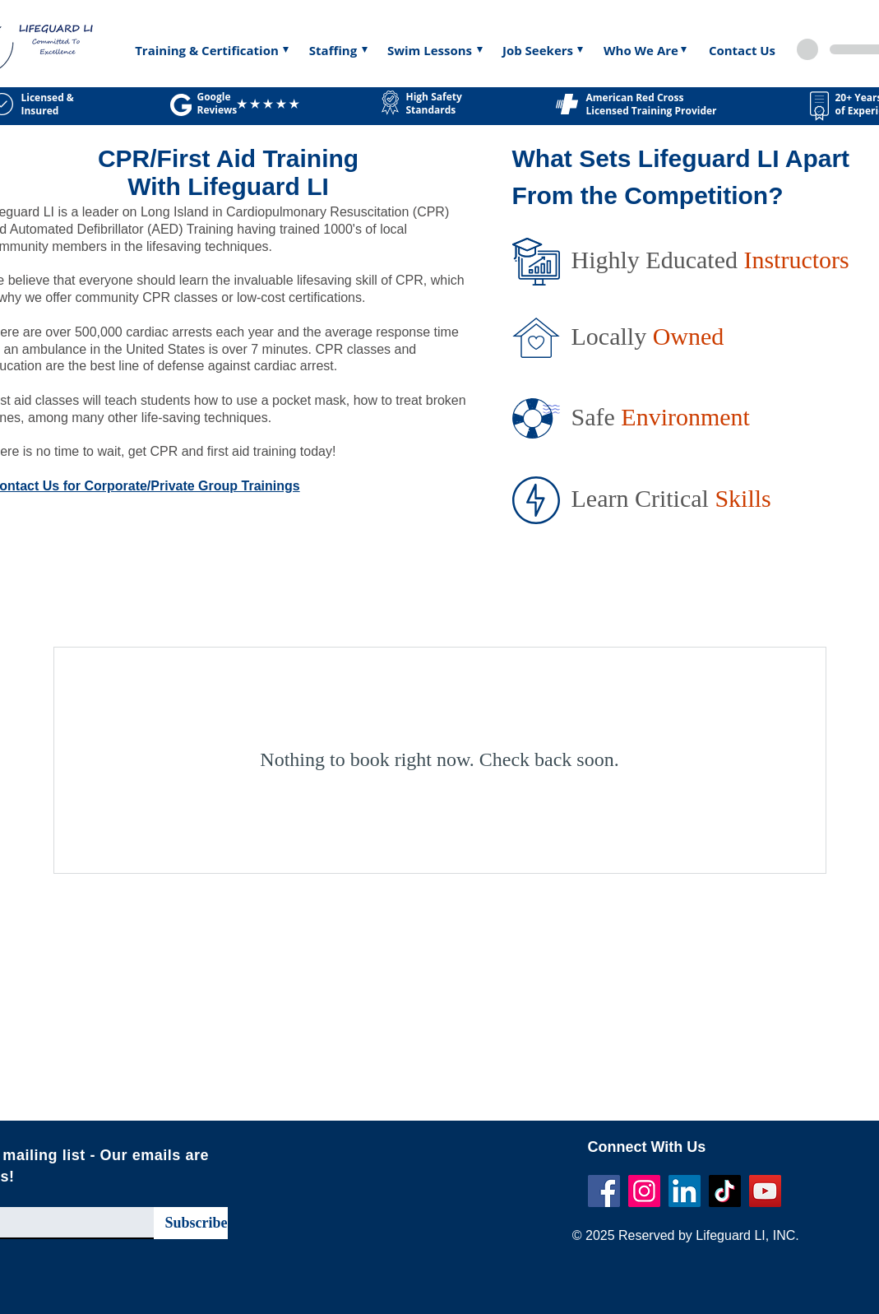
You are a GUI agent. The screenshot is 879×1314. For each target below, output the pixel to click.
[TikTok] (725, 1191)
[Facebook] (604, 1191)
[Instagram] (644, 1191)
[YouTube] (765, 1191)
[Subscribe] (191, 1223)
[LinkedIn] (685, 1191)
